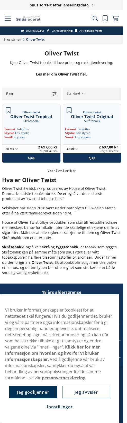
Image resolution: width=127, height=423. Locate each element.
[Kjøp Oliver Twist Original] (92, 158)
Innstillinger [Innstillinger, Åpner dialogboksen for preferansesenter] (59, 407)
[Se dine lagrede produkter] (105, 18)
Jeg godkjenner (33, 392)
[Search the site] (95, 18)
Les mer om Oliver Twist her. (61, 74)
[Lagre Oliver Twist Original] (69, 110)
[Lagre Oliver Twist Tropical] (8, 110)
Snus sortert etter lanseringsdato (59, 5)
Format (9, 129)
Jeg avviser (86, 392)
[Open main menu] (8, 18)
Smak (8, 137)
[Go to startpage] (33, 18)
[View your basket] (115, 18)
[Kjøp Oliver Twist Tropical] (31, 158)
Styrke (9, 133)
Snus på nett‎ (12, 39)
